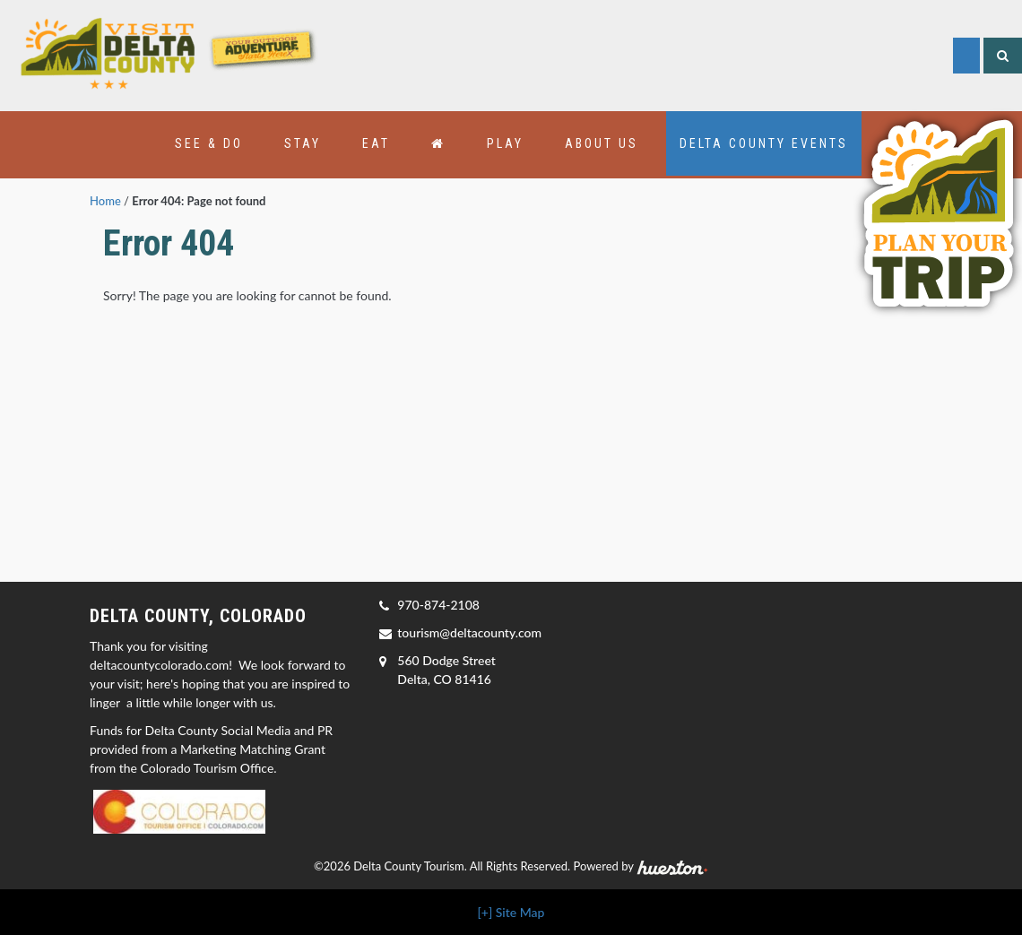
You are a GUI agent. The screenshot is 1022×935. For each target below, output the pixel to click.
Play (505, 143)
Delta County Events (764, 143)
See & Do (209, 143)
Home (105, 201)
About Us (601, 143)
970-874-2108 (438, 604)
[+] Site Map (511, 912)
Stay (302, 143)
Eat (376, 143)
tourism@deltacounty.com (469, 632)
